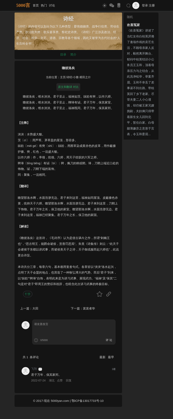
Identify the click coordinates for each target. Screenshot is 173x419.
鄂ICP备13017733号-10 (87, 400)
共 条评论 (31, 357)
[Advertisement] (141, 201)
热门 (44, 5)
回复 (69, 380)
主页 (63, 77)
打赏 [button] (28, 294)
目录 (63, 54)
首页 (36, 5)
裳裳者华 (89, 308)
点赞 (60, 380)
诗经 (69, 77)
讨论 (52, 5)
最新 (102, 357)
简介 (73, 54)
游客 (40, 369)
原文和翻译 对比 (68, 86)
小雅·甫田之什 (82, 77)
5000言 (23, 5)
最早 (111, 357)
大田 (35, 308)
